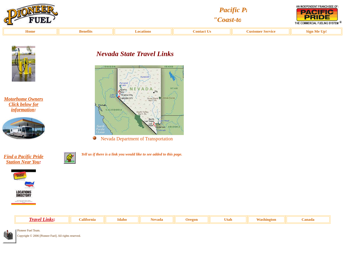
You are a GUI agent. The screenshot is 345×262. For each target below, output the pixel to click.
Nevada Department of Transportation (137, 138)
